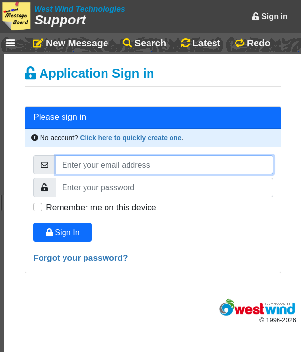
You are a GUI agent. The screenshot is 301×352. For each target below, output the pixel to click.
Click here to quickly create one (131, 138)
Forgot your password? (80, 258)
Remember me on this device (101, 207)
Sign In (63, 232)
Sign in (269, 16)
